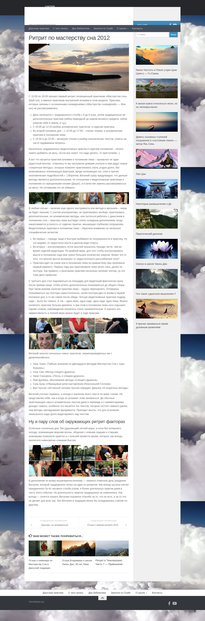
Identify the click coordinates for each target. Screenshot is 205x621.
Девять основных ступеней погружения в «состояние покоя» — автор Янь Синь (156, 151)
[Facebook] (170, 36)
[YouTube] (174, 36)
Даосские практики (39, 28)
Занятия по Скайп (103, 28)
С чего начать (60, 28)
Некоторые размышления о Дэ (153, 215)
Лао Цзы (141, 185)
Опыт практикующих (43, 36)
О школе (121, 28)
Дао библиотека (81, 28)
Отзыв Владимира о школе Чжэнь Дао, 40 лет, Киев (77, 575)
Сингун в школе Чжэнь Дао (151, 275)
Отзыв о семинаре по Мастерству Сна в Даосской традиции (41, 575)
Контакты (137, 28)
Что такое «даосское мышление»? (156, 305)
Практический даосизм (149, 245)
